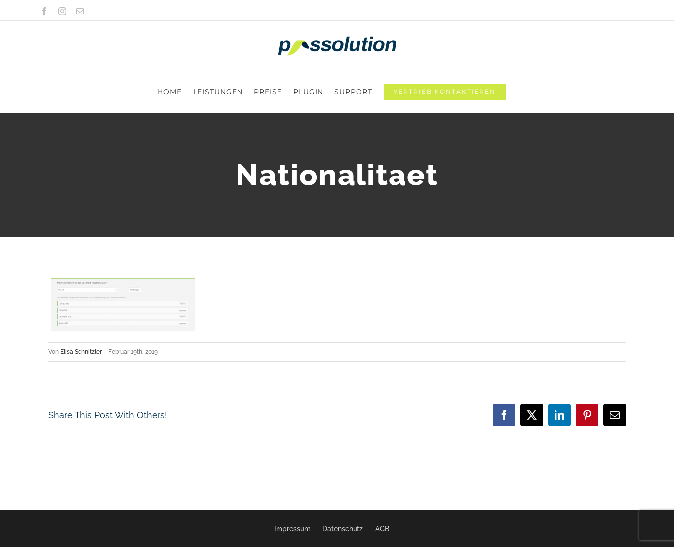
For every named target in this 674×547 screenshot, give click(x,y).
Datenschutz (342, 529)
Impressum (292, 529)
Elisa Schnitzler (81, 310)
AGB (382, 529)
